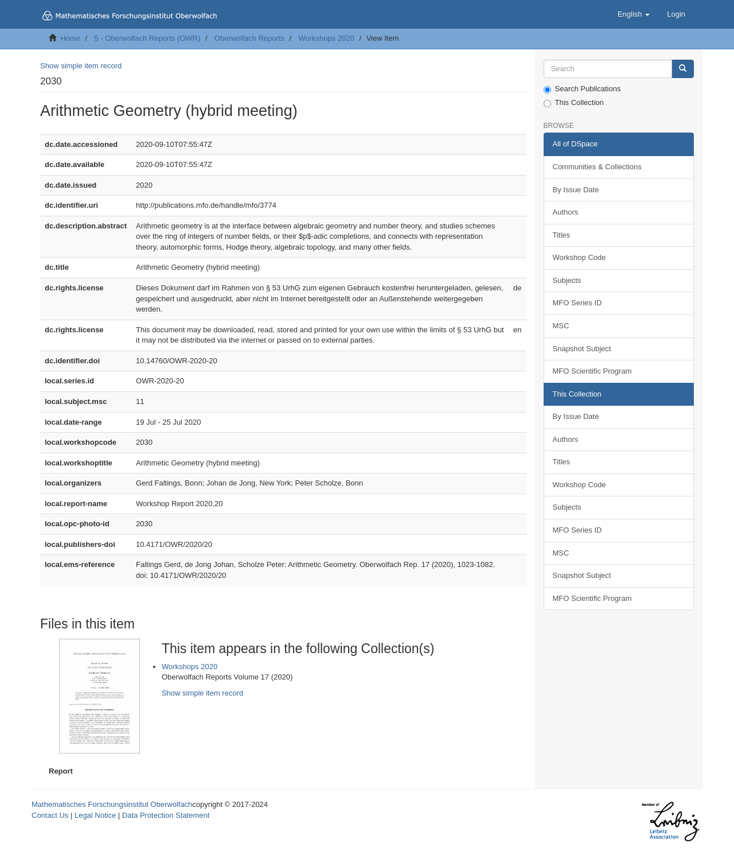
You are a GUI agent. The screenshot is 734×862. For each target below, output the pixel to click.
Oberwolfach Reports (249, 38)
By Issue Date (576, 189)
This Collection (574, 102)
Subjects (567, 280)
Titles (562, 235)
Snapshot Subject (582, 348)
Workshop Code (579, 257)
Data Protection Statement (165, 815)
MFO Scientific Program (592, 371)
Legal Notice (95, 815)
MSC (561, 325)
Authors (566, 212)
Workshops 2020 (326, 38)
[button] (633, 14)
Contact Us (50, 815)
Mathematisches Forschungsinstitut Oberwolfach (112, 804)
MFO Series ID (577, 302)
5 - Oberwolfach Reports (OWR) (147, 38)
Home (70, 38)
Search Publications (582, 89)
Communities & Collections (597, 166)
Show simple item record (81, 65)
